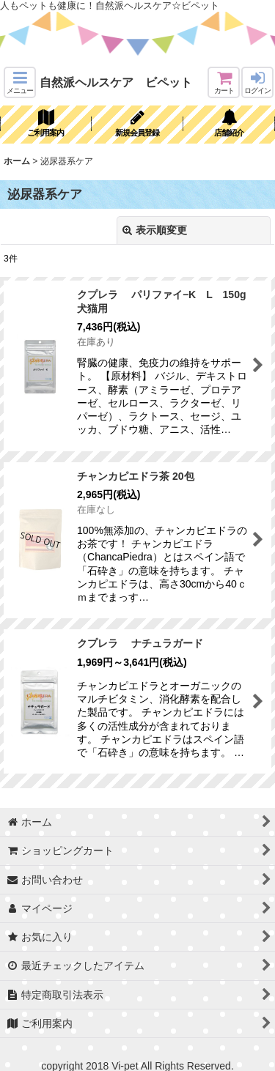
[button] (20, 82)
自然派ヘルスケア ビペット (116, 82)
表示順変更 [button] (154, 230)
